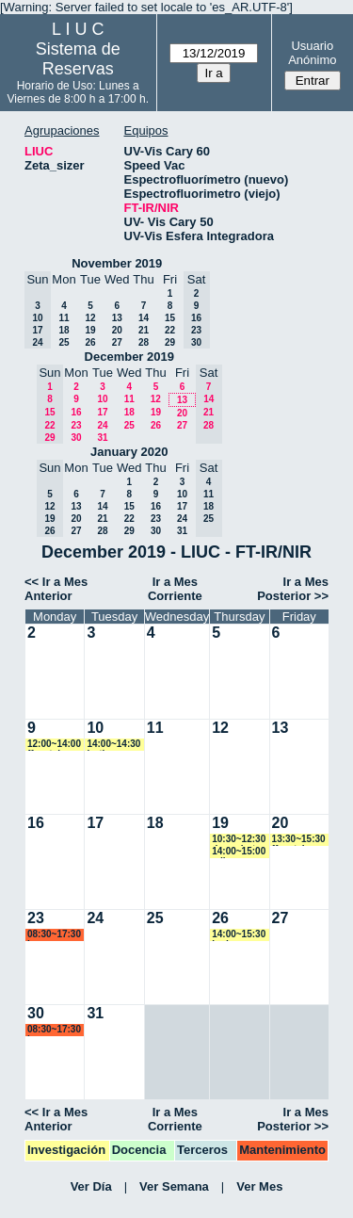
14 (143, 318)
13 (117, 318)
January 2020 (129, 452)
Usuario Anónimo (312, 53)
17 (102, 412)
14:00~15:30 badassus (238, 935)
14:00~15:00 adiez (238, 852)
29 (170, 342)
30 (76, 437)
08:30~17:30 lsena (54, 935)
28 (143, 342)
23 (76, 425)
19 (90, 330)
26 (90, 342)
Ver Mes (259, 1186)
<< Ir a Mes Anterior (56, 589)
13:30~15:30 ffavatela (299, 840)
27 (117, 342)
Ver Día (91, 1186)
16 (76, 412)
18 (63, 330)
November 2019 (117, 263)
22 (170, 330)
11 (63, 318)
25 (63, 342)
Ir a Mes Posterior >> (293, 589)
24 (102, 425)
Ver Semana (174, 1186)
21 (143, 330)
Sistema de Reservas (78, 59)
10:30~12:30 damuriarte (238, 840)
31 (102, 437)
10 (102, 399)
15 (170, 318)
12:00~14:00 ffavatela (54, 745)
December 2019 (129, 356)
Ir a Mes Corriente (175, 589)
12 (90, 318)
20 (117, 330)
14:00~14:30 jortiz (113, 745)
